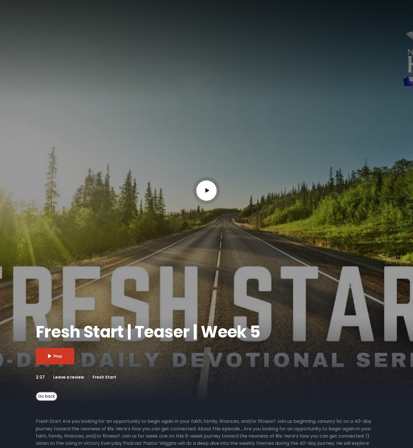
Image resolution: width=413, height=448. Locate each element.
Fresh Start (104, 377)
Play (55, 356)
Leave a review (68, 377)
